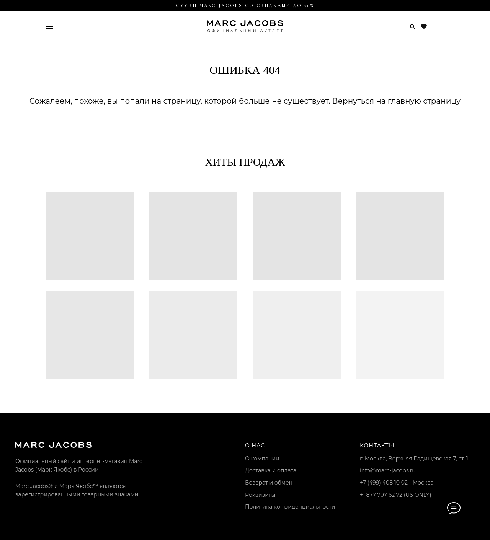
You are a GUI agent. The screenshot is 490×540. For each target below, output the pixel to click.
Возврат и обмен (268, 482)
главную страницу (424, 101)
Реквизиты (260, 494)
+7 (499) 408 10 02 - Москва (397, 482)
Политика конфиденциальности (290, 506)
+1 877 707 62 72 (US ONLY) (395, 494)
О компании (262, 458)
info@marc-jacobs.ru (388, 470)
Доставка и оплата (270, 470)
